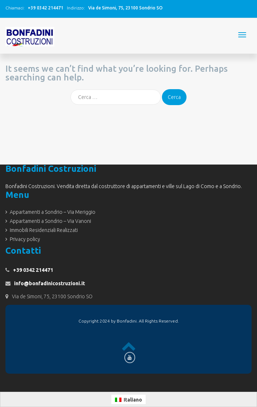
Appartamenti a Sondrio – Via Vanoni (50, 221)
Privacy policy (25, 239)
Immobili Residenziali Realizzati (44, 230)
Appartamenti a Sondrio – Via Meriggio (52, 212)
